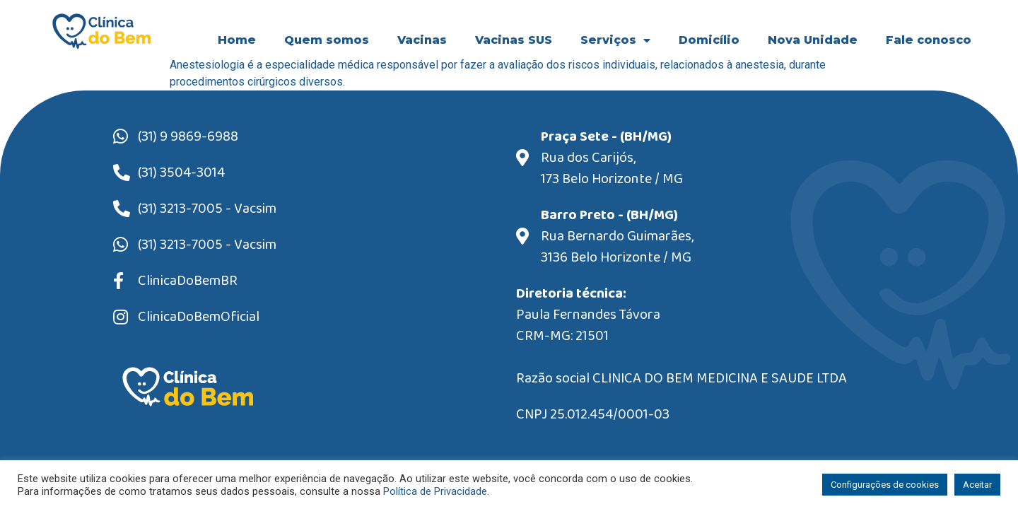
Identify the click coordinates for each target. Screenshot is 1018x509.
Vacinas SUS (513, 40)
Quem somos (326, 40)
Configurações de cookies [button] (885, 484)
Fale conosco (928, 40)
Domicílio (709, 40)
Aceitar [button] (977, 484)
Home (237, 40)
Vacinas (422, 40)
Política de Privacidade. (436, 491)
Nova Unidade (813, 40)
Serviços (615, 40)
